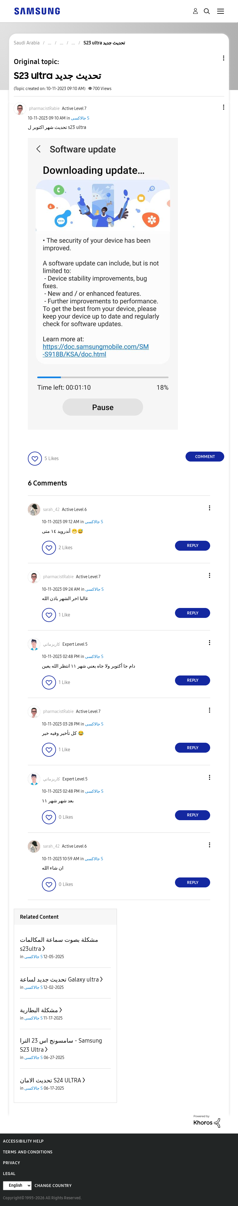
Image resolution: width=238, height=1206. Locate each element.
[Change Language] (17, 1185)
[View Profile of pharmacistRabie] (44, 108)
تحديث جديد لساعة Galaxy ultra (59, 979)
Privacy (11, 1162)
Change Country (53, 1185)
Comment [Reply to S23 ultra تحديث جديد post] (205, 456)
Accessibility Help (23, 1141)
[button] (214, 107)
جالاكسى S (80, 118)
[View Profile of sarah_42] (51, 509)
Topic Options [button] (213, 58)
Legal (9, 1173)
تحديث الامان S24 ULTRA (50, 1080)
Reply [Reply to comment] (192, 545)
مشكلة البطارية (39, 1010)
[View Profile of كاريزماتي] (51, 644)
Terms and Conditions (28, 1152)
